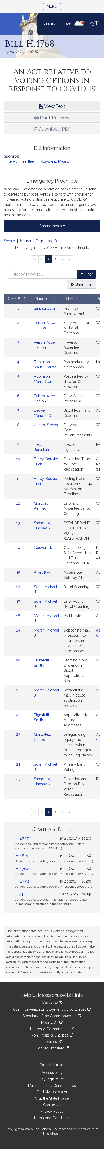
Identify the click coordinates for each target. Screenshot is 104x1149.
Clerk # (18, 299)
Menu (54, 6)
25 (18, 779)
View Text (52, 106)
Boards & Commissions (52, 1029)
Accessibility (52, 1073)
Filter (87, 274)
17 (18, 601)
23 (18, 734)
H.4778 (22, 881)
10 (18, 459)
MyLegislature (52, 1079)
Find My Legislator (52, 1092)
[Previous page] (41, 259)
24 (18, 764)
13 (18, 523)
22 (18, 715)
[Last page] (69, 259)
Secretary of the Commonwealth (52, 1016)
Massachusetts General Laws (52, 1085)
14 (18, 548)
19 (18, 630)
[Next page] (62, 259)
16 (18, 587)
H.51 (19, 894)
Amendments (52, 226)
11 (18, 478)
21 (18, 690)
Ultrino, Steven (46, 425)
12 (18, 503)
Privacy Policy (52, 1111)
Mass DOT (52, 1022)
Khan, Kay (42, 572)
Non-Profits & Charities (52, 1035)
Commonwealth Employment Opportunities (52, 1009)
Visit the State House (52, 1098)
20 (18, 660)
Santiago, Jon (45, 308)
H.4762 (22, 868)
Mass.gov (52, 1003)
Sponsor (47, 299)
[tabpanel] (52, 530)
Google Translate (52, 1048)
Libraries (52, 1042)
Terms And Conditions (52, 1118)
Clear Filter (82, 284)
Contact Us (52, 1105)
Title (73, 299)
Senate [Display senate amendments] (9, 241)
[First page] (35, 259)
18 (18, 616)
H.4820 (22, 855)
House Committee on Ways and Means (36, 161)
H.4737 (22, 838)
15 (18, 572)
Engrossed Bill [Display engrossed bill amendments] (48, 241)
